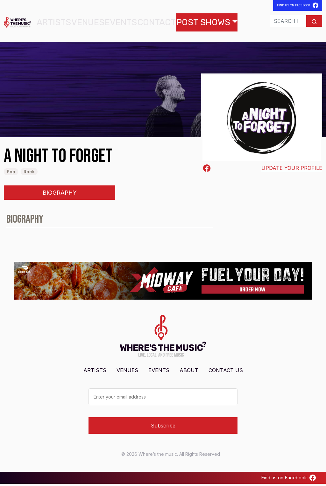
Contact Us (226, 372)
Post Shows (172, 23)
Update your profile (291, 170)
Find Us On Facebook (297, 5)
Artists (64, 23)
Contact (139, 23)
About (189, 372)
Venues (89, 23)
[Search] (273, 22)
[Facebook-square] (207, 170)
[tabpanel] (163, 224)
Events (113, 23)
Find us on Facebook (288, 479)
